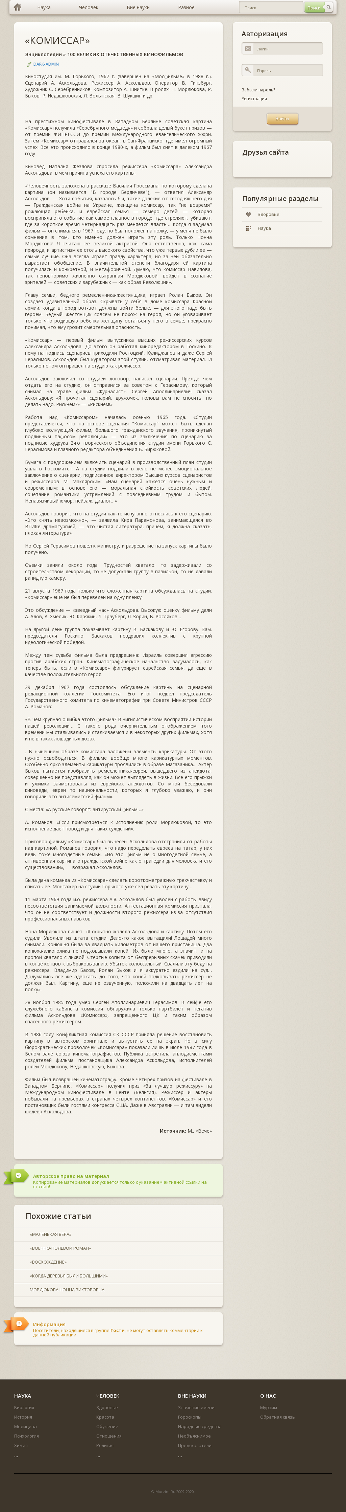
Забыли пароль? (258, 90)
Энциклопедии (43, 54)
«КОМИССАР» (57, 40)
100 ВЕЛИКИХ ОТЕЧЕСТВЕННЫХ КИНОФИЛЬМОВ (125, 54)
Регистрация (254, 99)
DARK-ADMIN (46, 64)
